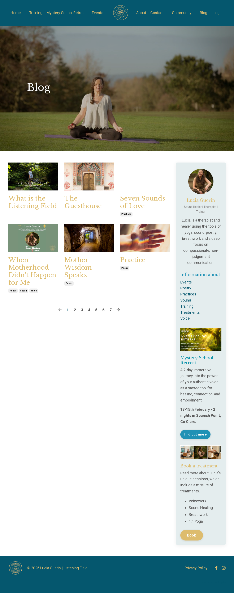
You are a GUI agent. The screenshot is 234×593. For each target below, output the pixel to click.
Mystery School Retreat (66, 12)
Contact (157, 12)
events (186, 282)
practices (126, 214)
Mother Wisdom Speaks (78, 267)
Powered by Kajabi (213, 582)
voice (34, 291)
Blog (203, 12)
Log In (218, 12)
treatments (190, 312)
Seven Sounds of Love (142, 202)
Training (35, 12)
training (187, 306)
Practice (133, 260)
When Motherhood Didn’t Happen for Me (32, 271)
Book (191, 535)
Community (181, 12)
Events (97, 12)
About (141, 12)
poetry (13, 291)
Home (15, 12)
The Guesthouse (83, 202)
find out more (195, 434)
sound (23, 291)
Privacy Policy (196, 568)
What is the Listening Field (32, 202)
